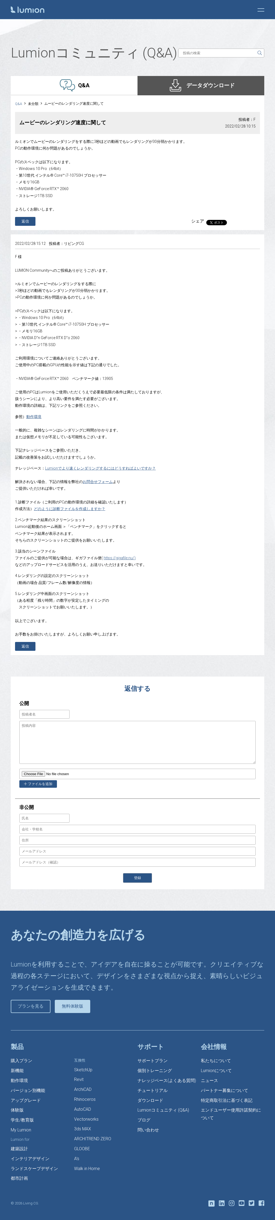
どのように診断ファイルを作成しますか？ (69, 509)
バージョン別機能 (28, 1090)
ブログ (144, 1120)
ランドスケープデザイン (34, 1168)
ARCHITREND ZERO (92, 1138)
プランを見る (31, 1006)
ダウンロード (150, 1100)
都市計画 (19, 1178)
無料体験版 (72, 1006)
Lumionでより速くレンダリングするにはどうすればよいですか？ (100, 468)
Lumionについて (216, 1070)
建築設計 (19, 1148)
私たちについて (216, 1060)
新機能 (17, 1070)
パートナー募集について (224, 1090)
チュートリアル (153, 1090)
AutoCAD (82, 1109)
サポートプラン (153, 1060)
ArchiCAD (83, 1089)
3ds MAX (82, 1128)
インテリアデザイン (30, 1158)
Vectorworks (86, 1119)
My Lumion (21, 1129)
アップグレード (26, 1100)
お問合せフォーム (98, 482)
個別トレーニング (155, 1070)
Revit (79, 1079)
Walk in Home (87, 1168)
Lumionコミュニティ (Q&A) (163, 1110)
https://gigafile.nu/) (120, 558)
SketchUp (83, 1069)
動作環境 (33, 417)
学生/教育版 (22, 1120)
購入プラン (21, 1060)
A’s (76, 1158)
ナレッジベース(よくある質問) (167, 1080)
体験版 (17, 1110)
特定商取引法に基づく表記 (226, 1100)
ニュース (209, 1080)
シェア (197, 221)
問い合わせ (148, 1129)
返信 (25, 221)
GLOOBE (82, 1148)
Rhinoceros (85, 1099)
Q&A (18, 104)
